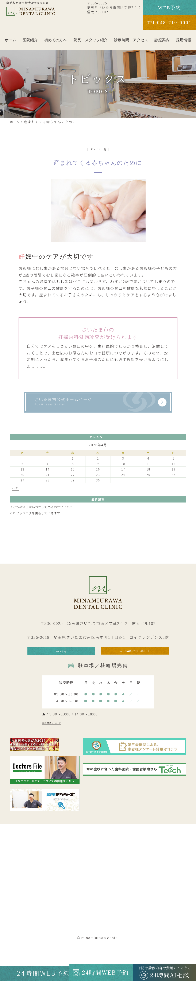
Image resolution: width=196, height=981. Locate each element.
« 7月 (15, 498)
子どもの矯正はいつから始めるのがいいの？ (43, 517)
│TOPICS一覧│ (98, 149)
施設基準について (59, 741)
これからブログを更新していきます (36, 523)
